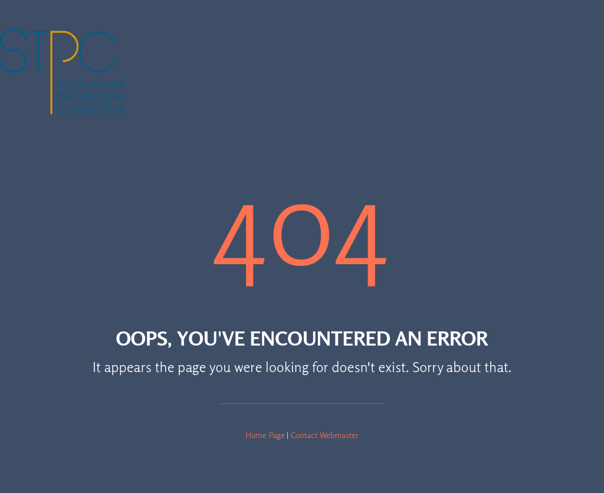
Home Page (265, 435)
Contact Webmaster (325, 435)
